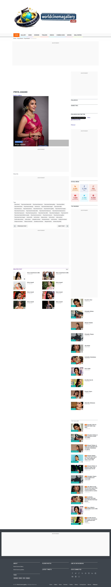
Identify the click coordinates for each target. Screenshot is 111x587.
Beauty (27, 578)
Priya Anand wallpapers (54, 212)
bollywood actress (19, 221)
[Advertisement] (55, 54)
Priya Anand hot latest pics (45, 210)
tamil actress (36, 217)
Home (16, 35)
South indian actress (19, 219)
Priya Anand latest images (47, 206)
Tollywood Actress (28, 221)
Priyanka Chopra (75, 482)
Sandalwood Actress (38, 221)
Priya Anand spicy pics (19, 212)
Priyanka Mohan (75, 441)
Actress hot (37, 206)
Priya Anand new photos (36, 215)
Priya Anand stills (58, 206)
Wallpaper (95, 584)
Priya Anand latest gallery (49, 204)
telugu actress (44, 217)
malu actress (27, 219)
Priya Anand (17, 204)
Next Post (63, 226)
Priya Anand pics (18, 208)
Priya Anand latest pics (38, 204)
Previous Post (19, 226)
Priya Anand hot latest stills (32, 210)
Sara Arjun (74, 513)
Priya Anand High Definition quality (22, 215)
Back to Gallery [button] (19, 141)
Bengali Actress (48, 221)
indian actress (59, 217)
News (30, 35)
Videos (52, 35)
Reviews (36, 35)
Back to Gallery (17, 95)
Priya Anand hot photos (20, 210)
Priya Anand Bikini (60, 204)
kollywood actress (63, 219)
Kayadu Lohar (74, 430)
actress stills (29, 217)
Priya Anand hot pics (38, 208)
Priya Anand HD (64, 212)
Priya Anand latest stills (26, 204)
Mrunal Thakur (75, 451)
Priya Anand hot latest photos (59, 210)
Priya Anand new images (20, 217)
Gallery (23, 35)
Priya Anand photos (27, 208)
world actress (54, 219)
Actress (73, 306)
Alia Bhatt (74, 492)
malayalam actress (36, 219)
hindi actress (51, 217)
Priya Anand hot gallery (49, 208)
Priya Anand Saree (18, 206)
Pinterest (73, 125)
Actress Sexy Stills (57, 221)
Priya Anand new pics (47, 215)
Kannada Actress (45, 219)
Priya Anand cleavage (28, 206)
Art (24, 578)
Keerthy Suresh (75, 523)
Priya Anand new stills (43, 212)
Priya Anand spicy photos (31, 212)
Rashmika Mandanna (76, 503)
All (67, 269)
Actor (20, 578)
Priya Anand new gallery (59, 215)
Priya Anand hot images (60, 208)
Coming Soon (61, 35)
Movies (69, 35)
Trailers (44, 35)
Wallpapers (78, 35)
